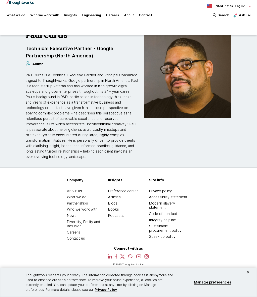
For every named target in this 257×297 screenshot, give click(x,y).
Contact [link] (145, 17)
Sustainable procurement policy (165, 230)
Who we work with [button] (44, 17)
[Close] (248, 272)
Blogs (112, 205)
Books (113, 211)
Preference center (123, 192)
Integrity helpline (162, 221)
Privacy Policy (106, 290)
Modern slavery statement (162, 207)
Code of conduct (163, 215)
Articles (114, 199)
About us (74, 192)
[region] (128, 282)
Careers (73, 234)
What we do (77, 199)
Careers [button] (112, 17)
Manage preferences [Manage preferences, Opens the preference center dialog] (212, 282)
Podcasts (116, 217)
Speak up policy (162, 238)
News (71, 217)
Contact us (76, 240)
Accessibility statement (168, 199)
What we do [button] (15, 17)
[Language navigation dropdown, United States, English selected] (228, 6)
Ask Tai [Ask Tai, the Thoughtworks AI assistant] (245, 16)
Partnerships (77, 205)
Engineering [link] (91, 17)
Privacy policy (160, 192)
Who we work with (82, 211)
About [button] (129, 17)
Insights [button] (70, 17)
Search (223, 17)
